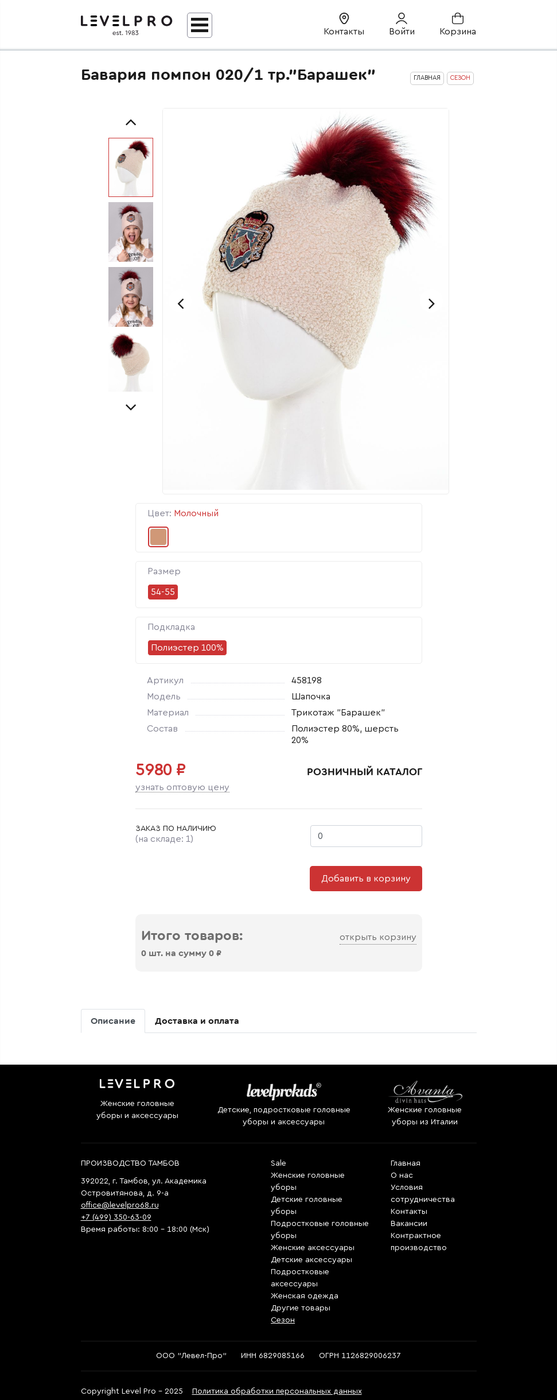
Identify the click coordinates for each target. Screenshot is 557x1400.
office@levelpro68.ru (120, 1205)
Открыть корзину (378, 937)
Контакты (409, 1212)
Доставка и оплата (197, 1021)
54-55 (163, 592)
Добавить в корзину (366, 878)
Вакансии (409, 1224)
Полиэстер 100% (187, 647)
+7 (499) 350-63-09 (116, 1217)
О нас (402, 1175)
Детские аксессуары (311, 1260)
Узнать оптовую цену (182, 787)
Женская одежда (304, 1296)
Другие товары (300, 1308)
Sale (278, 1163)
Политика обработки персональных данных (277, 1391)
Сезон (283, 1320)
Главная (405, 1163)
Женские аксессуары (313, 1248)
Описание (113, 1021)
